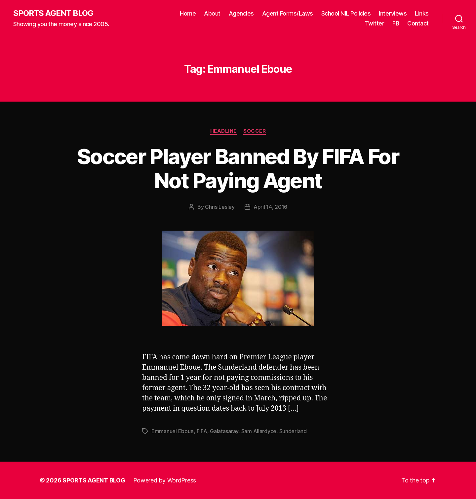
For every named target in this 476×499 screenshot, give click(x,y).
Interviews (393, 13)
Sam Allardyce (259, 431)
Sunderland (293, 431)
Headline (223, 131)
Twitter (374, 23)
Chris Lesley (220, 207)
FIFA (202, 431)
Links (422, 13)
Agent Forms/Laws (287, 13)
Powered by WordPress (164, 480)
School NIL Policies (346, 13)
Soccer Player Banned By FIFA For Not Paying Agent (238, 168)
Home (188, 13)
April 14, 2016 (270, 207)
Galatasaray (224, 431)
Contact (418, 23)
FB (395, 23)
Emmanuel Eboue (172, 431)
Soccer (254, 131)
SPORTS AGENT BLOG (53, 13)
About (212, 13)
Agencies (241, 13)
